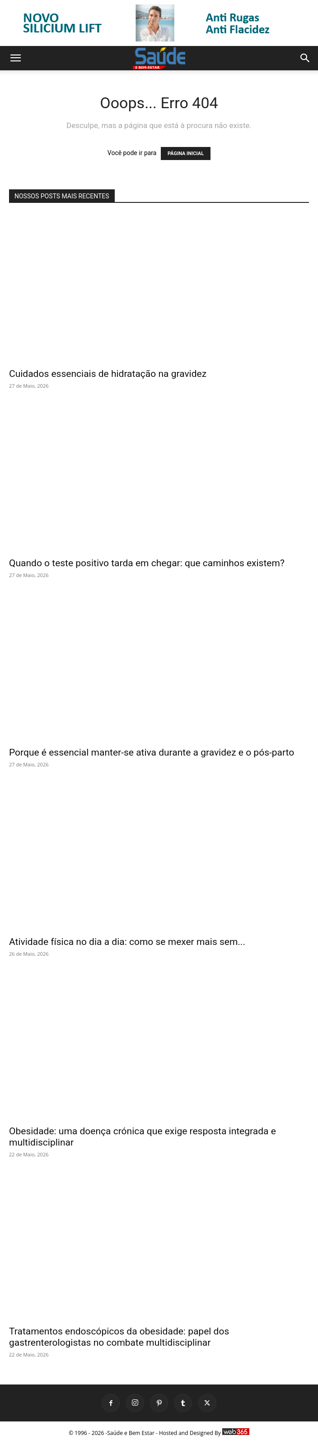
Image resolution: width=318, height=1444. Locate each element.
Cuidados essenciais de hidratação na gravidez (107, 373)
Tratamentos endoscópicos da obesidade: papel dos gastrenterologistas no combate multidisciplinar (119, 1337)
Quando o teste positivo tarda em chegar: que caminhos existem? (147, 563)
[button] (15, 58)
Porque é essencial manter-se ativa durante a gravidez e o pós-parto (151, 752)
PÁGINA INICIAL (186, 153)
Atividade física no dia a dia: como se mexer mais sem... (127, 941)
